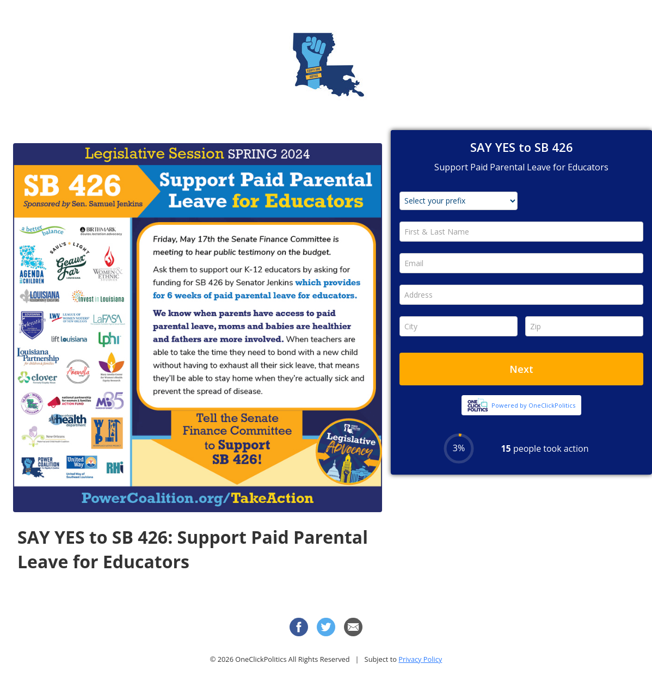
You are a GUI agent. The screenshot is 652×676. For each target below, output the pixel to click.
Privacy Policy (420, 659)
